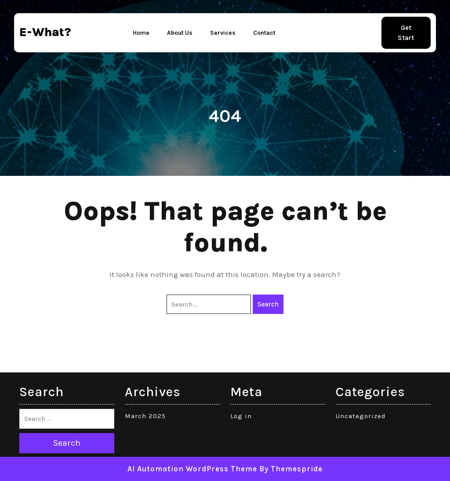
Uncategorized (361, 416)
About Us (179, 32)
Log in (241, 416)
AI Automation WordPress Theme (192, 468)
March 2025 (145, 416)
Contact (264, 32)
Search (268, 304)
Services (223, 32)
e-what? (45, 32)
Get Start (406, 33)
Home (141, 32)
